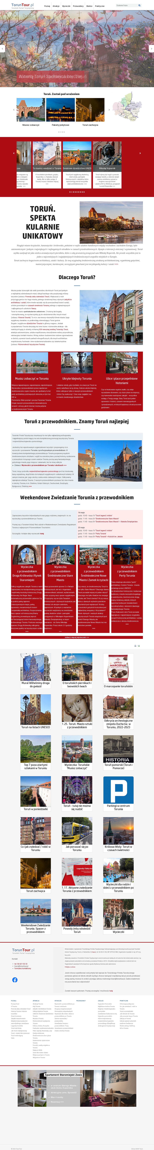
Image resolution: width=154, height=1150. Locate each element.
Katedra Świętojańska (129, 522)
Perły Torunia (101, 534)
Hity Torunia (36, 1006)
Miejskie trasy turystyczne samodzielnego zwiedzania (20, 1022)
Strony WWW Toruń (137, 1149)
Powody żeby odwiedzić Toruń (37, 297)
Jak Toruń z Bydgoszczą (19, 1031)
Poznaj (47, 6)
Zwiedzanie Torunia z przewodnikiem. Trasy (62, 1025)
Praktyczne (99, 6)
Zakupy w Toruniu (125, 1018)
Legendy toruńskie (17, 1026)
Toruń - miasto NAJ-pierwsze (20, 1033)
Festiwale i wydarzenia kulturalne (43, 1028)
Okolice (89, 6)
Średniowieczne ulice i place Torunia (42, 1037)
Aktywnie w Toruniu (39, 1057)
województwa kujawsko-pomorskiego (44, 471)
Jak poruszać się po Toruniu (129, 1016)
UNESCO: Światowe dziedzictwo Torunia (43, 1015)
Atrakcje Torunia (38, 1004)
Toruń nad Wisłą (16, 1028)
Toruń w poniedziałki (126, 1011)
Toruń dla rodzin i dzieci (40, 1052)
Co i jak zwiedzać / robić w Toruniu (128, 1008)
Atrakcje (56, 6)
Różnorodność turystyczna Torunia (31, 344)
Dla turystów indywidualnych (64, 1011)
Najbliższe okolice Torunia (106, 1006)
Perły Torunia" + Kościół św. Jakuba (109, 537)
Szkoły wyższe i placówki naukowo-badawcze (128, 1022)
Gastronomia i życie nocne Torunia (41, 1042)
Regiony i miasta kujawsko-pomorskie (106, 1010)
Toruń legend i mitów (104, 516)
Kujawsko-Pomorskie (105, 1004)
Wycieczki (66, 6)
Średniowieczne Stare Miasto (107, 519)
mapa (93, 952)
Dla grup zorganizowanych (63, 1009)
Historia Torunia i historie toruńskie (19, 1012)
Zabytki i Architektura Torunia (42, 1009)
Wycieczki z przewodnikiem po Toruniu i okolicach (43, 465)
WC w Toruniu (124, 1028)
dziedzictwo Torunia (34, 323)
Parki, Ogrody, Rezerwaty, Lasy (42, 1031)
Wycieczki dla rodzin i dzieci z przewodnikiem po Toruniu (64, 1015)
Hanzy (33, 308)
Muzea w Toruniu (38, 1018)
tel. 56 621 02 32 (20, 964)
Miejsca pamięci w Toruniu (41, 1055)
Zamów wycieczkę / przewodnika (61, 1020)
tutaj (111, 991)
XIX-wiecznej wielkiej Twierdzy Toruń (53, 329)
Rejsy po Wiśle (37, 1050)
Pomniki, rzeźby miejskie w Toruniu (41, 1046)
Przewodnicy (78, 6)
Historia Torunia (24, 317)
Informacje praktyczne (127, 1004)
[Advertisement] (35, 1124)
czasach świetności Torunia (38, 305)
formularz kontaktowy (22, 968)
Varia (12, 1038)
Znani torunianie (16, 1016)
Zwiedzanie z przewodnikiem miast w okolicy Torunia (64, 1029)
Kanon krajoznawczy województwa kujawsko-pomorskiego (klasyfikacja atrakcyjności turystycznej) (106, 1022)
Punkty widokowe (38, 1033)
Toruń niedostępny (17, 1035)
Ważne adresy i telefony (127, 1026)
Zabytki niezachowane (18, 1018)
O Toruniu (14, 1006)
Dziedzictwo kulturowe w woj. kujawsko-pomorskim (107, 1015)
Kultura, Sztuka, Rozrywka (41, 1026)
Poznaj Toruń (15, 1004)
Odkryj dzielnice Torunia (40, 1011)
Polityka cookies (70, 967)
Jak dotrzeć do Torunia (127, 1014)
